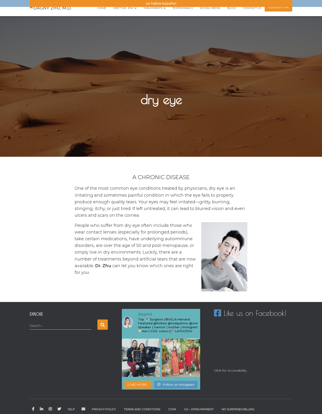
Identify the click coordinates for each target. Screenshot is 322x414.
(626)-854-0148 (278, 7)
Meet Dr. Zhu (125, 8)
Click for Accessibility (230, 370)
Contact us (252, 8)
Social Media (210, 8)
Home (101, 8)
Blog (231, 8)
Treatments (154, 8)
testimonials (182, 8)
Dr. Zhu (103, 265)
